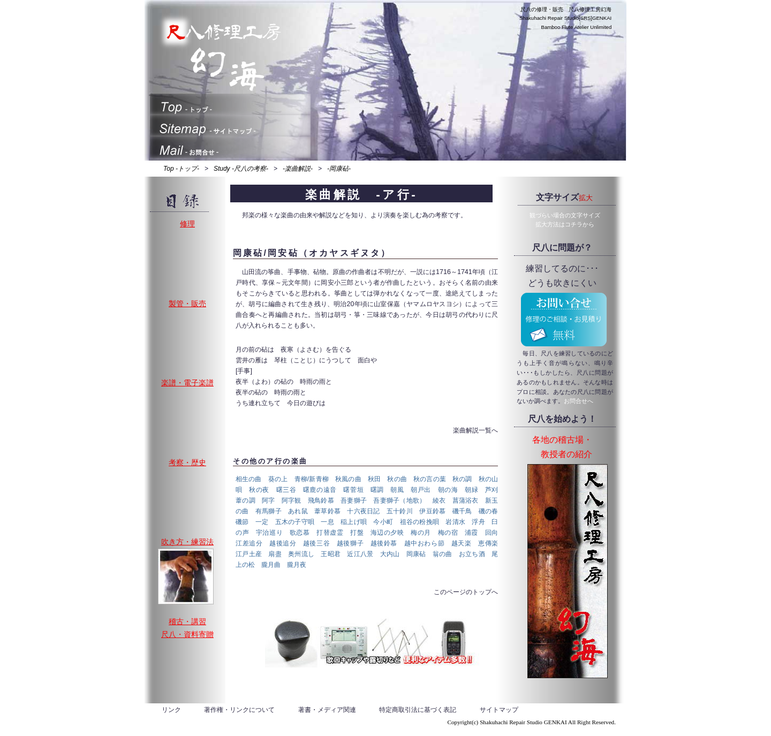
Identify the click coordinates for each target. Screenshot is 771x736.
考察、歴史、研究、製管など (186, 497)
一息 (327, 522)
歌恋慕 (300, 532)
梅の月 (421, 532)
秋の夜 (259, 490)
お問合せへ (578, 401)
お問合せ (230, 147)
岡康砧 (416, 554)
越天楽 (461, 543)
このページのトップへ (466, 592)
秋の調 (462, 479)
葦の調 (245, 500)
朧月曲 (271, 564)
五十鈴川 (400, 511)
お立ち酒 (472, 554)
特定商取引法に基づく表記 (417, 710)
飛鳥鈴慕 (321, 500)
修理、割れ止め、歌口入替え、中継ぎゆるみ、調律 (186, 258)
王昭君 (331, 554)
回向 (491, 532)
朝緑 (471, 490)
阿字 (268, 500)
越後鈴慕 (384, 543)
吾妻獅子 (354, 500)
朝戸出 (421, 490)
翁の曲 (442, 554)
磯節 (242, 522)
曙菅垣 (353, 490)
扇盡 (275, 554)
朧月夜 (296, 564)
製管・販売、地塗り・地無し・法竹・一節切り (186, 338)
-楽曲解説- (298, 168)
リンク (171, 710)
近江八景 (360, 554)
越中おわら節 (424, 543)
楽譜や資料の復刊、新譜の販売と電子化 (186, 417)
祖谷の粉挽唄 (420, 522)
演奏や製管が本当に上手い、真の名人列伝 (186, 576)
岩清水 (455, 522)
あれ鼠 (298, 511)
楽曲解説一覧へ (475, 430)
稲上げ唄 (354, 522)
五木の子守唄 (295, 522)
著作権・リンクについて (239, 710)
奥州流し (301, 554)
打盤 (357, 532)
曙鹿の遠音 (320, 490)
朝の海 (448, 490)
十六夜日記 (363, 511)
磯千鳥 (462, 511)
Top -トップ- (181, 168)
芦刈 (491, 490)
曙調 (377, 490)
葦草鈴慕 (327, 511)
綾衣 (439, 500)
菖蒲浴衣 (465, 500)
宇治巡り (269, 532)
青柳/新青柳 (311, 479)
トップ (230, 104)
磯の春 (488, 511)
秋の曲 (397, 479)
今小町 (383, 522)
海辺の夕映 (387, 532)
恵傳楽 (488, 543)
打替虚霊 (329, 532)
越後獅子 (350, 543)
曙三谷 (286, 490)
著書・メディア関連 (327, 710)
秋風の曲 (348, 479)
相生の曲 (249, 479)
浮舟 (478, 522)
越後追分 (282, 543)
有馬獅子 (268, 511)
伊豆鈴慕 (432, 511)
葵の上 (278, 479)
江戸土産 (249, 554)
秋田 (374, 479)
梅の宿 (448, 532)
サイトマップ (230, 125)
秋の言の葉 (429, 479)
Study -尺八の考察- (241, 168)
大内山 (390, 554)
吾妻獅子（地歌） (399, 500)
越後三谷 (316, 543)
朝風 (397, 490)
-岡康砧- (339, 168)
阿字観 (291, 500)
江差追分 (249, 543)
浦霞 (471, 532)
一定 (262, 522)
